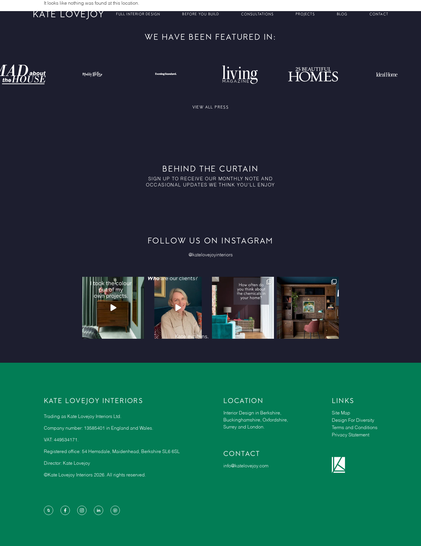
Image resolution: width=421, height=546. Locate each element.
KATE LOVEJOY (69, 14)
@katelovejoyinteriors (211, 255)
